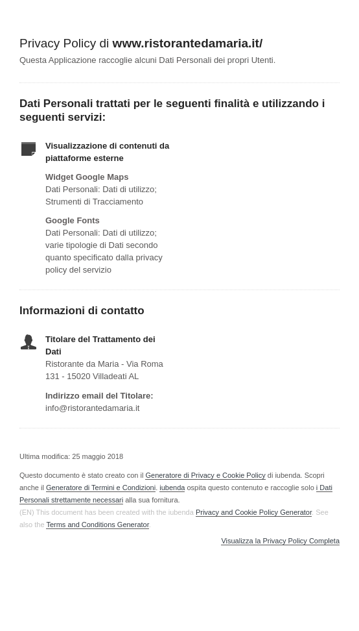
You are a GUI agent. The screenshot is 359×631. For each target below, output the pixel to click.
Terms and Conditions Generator (97, 524)
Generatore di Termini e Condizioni (101, 487)
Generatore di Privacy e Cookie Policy (205, 475)
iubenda (172, 487)
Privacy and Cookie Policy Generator (254, 512)
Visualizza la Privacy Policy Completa (280, 541)
